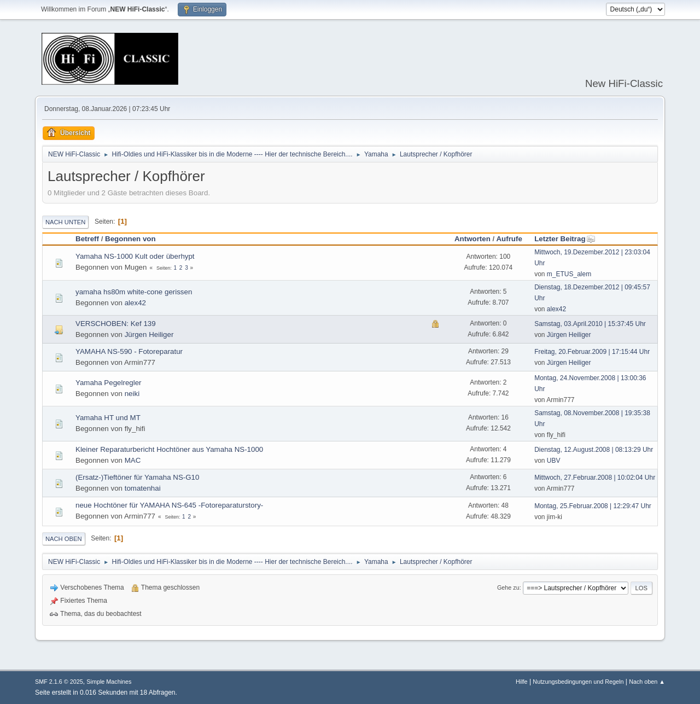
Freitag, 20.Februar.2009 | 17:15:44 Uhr (592, 352)
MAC (133, 460)
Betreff (87, 239)
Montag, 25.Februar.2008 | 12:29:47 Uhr (592, 506)
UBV (554, 460)
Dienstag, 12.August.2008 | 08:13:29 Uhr (593, 449)
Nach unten (65, 222)
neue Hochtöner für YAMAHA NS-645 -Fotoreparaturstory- (169, 505)
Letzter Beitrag (564, 239)
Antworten (472, 239)
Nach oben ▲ (647, 681)
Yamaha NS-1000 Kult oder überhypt (135, 256)
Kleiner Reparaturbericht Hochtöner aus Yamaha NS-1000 (169, 449)
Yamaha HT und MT (108, 418)
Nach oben (63, 539)
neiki (132, 393)
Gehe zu (508, 587)
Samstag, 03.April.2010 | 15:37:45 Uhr (590, 324)
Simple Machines (108, 681)
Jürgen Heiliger (149, 334)
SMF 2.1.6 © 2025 (59, 681)
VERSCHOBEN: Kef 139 (115, 323)
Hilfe (522, 681)
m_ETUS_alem (569, 274)
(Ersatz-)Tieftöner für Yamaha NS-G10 (137, 477)
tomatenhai (143, 488)
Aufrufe (509, 239)
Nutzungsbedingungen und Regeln (578, 681)
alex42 (135, 303)
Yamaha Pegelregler (108, 383)
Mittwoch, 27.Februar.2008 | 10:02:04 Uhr (594, 477)
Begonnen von (130, 239)
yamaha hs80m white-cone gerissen (133, 292)
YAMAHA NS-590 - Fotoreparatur (129, 351)
